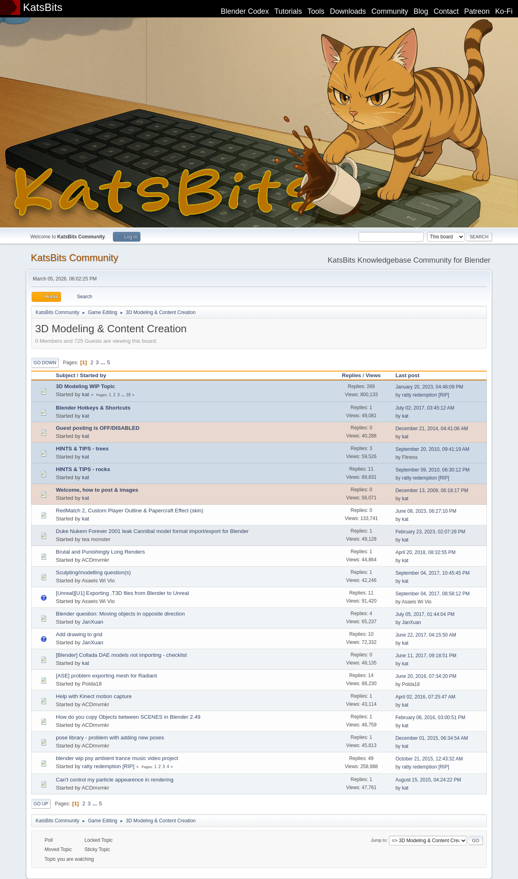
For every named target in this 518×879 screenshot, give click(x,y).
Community (390, 11)
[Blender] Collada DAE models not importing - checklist (121, 655)
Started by (93, 375)
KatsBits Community (74, 257)
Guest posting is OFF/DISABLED (98, 428)
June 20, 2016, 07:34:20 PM (425, 676)
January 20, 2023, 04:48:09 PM (429, 387)
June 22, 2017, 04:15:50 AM (425, 635)
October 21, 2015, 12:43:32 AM (429, 759)
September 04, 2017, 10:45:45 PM (432, 573)
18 (128, 395)
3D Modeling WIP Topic (85, 386)
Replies (351, 375)
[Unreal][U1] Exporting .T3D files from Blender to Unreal (122, 593)
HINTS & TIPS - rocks (83, 469)
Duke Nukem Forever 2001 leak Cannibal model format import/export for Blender (152, 531)
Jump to (378, 840)
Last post (411, 375)
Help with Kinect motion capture (94, 696)
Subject (65, 375)
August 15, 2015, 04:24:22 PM (428, 780)
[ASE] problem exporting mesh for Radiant (106, 676)
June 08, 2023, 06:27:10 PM (425, 511)
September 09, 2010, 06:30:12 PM (432, 470)
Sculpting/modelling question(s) (93, 572)
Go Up (41, 803)
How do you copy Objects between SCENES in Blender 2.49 (128, 717)
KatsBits (43, 7)
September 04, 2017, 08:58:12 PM (432, 594)
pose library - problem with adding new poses (110, 738)
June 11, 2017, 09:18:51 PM (425, 655)
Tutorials (288, 11)
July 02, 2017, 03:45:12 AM (424, 408)
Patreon (477, 11)
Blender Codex (245, 11)
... (104, 362)
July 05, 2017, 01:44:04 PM (424, 614)
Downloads (348, 11)
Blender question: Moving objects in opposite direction (120, 614)
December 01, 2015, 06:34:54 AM (431, 738)
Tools (316, 11)
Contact (446, 11)
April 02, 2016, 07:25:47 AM (425, 697)
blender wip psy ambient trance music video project (117, 758)
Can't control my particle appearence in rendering (115, 780)
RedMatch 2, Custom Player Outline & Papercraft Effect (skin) (129, 510)
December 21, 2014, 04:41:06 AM (431, 428)
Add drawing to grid (79, 634)
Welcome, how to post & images (97, 490)
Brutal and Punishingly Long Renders (100, 552)
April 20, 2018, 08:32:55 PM (425, 552)
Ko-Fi (504, 11)
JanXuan (92, 622)
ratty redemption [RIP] (425, 395)
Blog (421, 11)
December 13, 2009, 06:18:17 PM (431, 490)
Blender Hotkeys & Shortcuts (93, 408)
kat (85, 394)
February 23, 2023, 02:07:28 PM (430, 532)
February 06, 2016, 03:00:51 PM (430, 717)
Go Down (45, 362)
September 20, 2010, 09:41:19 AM (432, 449)
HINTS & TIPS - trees (82, 449)
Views (373, 375)
